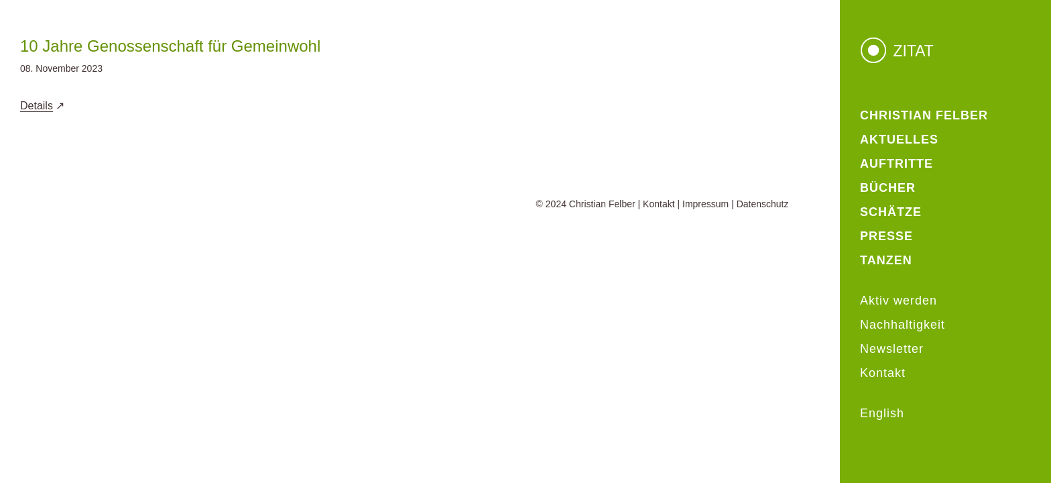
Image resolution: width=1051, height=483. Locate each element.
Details (36, 105)
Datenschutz (763, 204)
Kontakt (658, 204)
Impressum (705, 204)
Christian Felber (602, 204)
